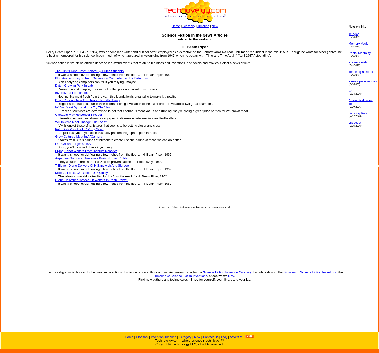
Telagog (354, 34)
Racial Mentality (360, 53)
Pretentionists (358, 62)
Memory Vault (358, 43)
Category (185, 337)
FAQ (224, 337)
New (215, 26)
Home (176, 26)
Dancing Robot (359, 113)
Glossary (188, 26)
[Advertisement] (20, 97)
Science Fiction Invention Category (227, 272)
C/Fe (352, 90)
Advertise (236, 337)
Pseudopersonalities (363, 81)
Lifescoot (355, 122)
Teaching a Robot (361, 72)
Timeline (203, 26)
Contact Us (210, 337)
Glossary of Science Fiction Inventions (309, 272)
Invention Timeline (163, 337)
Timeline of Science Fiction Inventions (180, 276)
